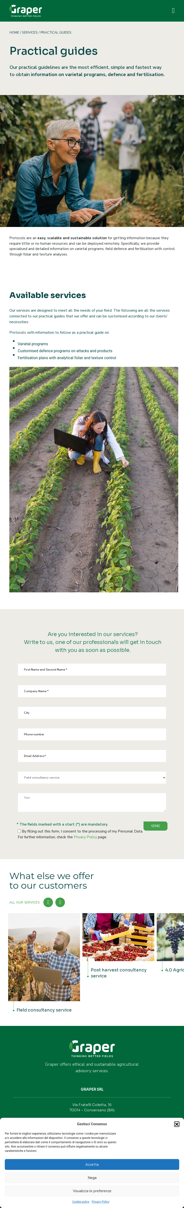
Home (14, 32)
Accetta (92, 1164)
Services (30, 32)
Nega (92, 1177)
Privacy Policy (100, 1201)
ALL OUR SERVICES (24, 902)
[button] (176, 1124)
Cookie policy (80, 1201)
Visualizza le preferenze (92, 1191)
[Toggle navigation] (173, 10)
